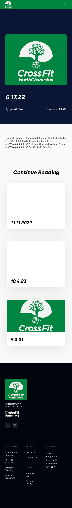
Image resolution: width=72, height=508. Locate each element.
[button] (64, 4)
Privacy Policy (29, 482)
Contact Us (31, 457)
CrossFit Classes (9, 461)
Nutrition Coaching (10, 476)
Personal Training (9, 469)
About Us (30, 452)
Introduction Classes (11, 453)
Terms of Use (30, 474)
